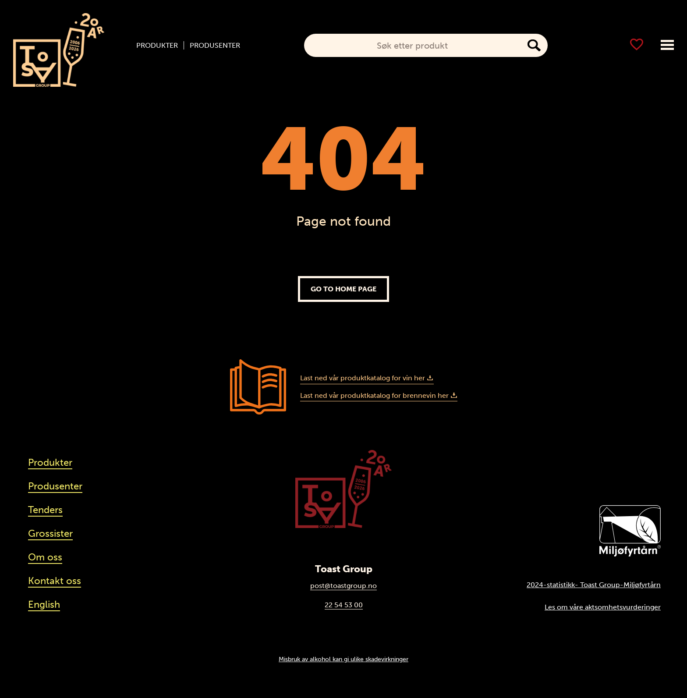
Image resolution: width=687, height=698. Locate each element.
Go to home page (343, 289)
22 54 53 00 (344, 605)
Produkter (157, 46)
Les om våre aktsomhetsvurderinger (603, 607)
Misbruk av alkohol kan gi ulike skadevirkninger (343, 659)
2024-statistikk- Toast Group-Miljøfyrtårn (594, 585)
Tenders (45, 510)
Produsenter (215, 46)
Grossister (50, 533)
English (44, 604)
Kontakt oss (54, 581)
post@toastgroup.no (343, 585)
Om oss (45, 557)
